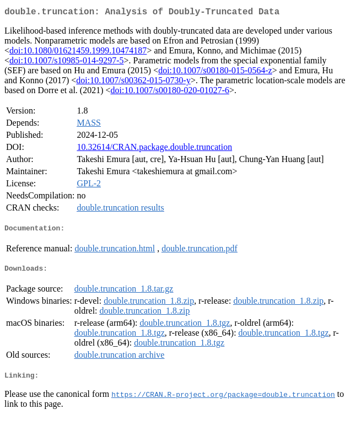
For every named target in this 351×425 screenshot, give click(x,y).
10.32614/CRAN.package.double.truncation (154, 149)
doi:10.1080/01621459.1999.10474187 (78, 52)
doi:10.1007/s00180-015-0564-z (215, 72)
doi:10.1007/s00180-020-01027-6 (170, 92)
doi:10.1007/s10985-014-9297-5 (66, 62)
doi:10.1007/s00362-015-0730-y (133, 82)
